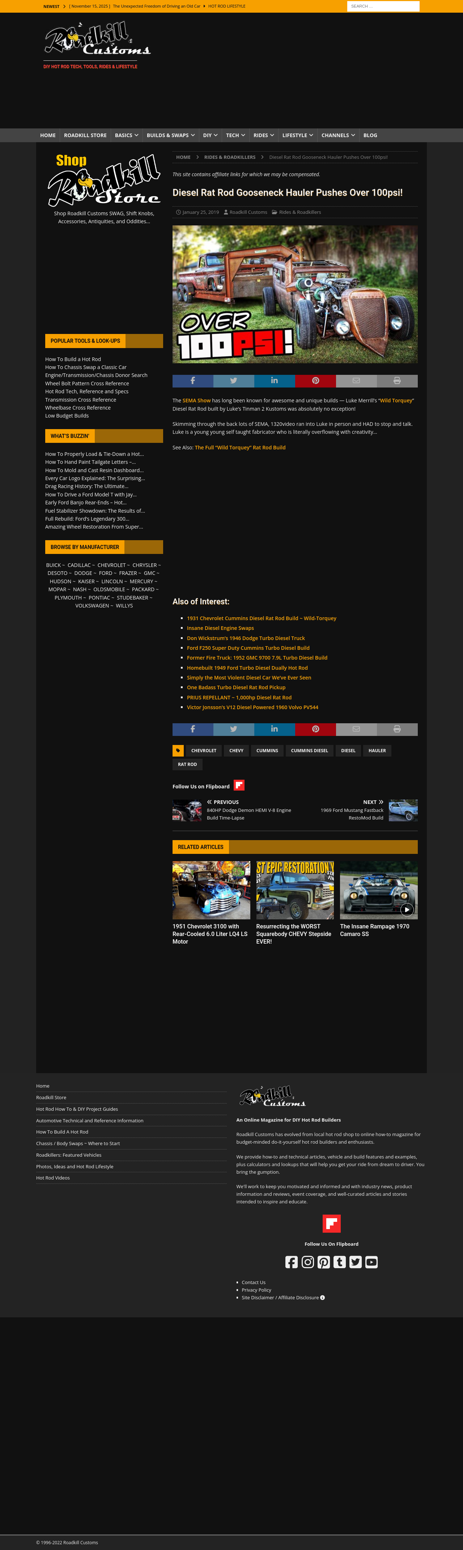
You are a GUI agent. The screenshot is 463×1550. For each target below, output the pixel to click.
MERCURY (141, 581)
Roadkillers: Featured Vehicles (68, 1155)
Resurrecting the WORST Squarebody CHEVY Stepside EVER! (293, 934)
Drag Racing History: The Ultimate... (86, 486)
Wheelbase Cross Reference (78, 407)
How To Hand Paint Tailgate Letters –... (90, 461)
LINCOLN (112, 581)
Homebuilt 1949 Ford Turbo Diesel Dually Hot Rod (247, 667)
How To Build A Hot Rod (62, 1131)
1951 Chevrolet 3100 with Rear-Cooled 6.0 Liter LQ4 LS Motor (210, 934)
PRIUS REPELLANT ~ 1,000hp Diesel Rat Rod (239, 697)
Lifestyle (295, 135)
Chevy (236, 751)
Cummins (267, 751)
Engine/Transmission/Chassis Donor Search (96, 375)
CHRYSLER (144, 565)
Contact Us (254, 1282)
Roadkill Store (85, 135)
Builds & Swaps (168, 135)
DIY (207, 135)
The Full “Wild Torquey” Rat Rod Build (240, 447)
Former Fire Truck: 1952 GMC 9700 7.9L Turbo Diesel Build (257, 657)
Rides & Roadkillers (300, 212)
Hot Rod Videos (53, 1177)
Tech (232, 135)
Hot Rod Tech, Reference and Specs (86, 391)
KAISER (86, 581)
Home (48, 135)
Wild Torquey (396, 400)
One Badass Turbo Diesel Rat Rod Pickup (236, 687)
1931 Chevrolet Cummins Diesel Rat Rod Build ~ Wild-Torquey (261, 618)
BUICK (53, 565)
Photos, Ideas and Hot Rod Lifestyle (74, 1166)
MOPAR (57, 589)
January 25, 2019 (201, 212)
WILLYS (124, 605)
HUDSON (60, 581)
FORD (105, 572)
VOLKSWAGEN (92, 605)
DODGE (83, 572)
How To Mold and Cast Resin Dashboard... (94, 470)
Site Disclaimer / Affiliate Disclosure (283, 1297)
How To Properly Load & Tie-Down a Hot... (94, 453)
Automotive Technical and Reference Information (90, 1120)
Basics (123, 135)
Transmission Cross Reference (80, 399)
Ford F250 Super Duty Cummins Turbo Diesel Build (248, 647)
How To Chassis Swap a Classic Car (86, 367)
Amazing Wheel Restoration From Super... (94, 526)
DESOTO (58, 572)
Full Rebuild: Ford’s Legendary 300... (87, 518)
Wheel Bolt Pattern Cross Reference (87, 383)
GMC (150, 572)
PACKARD (143, 589)
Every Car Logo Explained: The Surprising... (95, 478)
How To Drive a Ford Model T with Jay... (91, 494)
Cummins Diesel (309, 751)
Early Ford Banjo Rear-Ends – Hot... (86, 502)
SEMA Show (197, 400)
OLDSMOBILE (109, 589)
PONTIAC (99, 597)
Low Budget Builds (67, 415)
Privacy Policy (256, 1290)
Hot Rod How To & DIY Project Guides (77, 1109)
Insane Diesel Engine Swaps (220, 627)
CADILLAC (79, 565)
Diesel (348, 751)
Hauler (377, 751)
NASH (79, 589)
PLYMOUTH (68, 597)
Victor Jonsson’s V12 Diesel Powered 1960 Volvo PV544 (252, 707)
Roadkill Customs (248, 212)
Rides (261, 135)
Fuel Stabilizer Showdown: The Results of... (95, 510)
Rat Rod (187, 764)
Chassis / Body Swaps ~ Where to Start (78, 1143)
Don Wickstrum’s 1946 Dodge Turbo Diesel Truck (246, 638)
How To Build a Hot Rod (73, 359)
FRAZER (128, 572)
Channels (335, 135)
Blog (371, 135)
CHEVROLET (112, 565)
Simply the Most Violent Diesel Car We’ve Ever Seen (249, 677)
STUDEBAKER (132, 597)
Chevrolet (203, 751)
